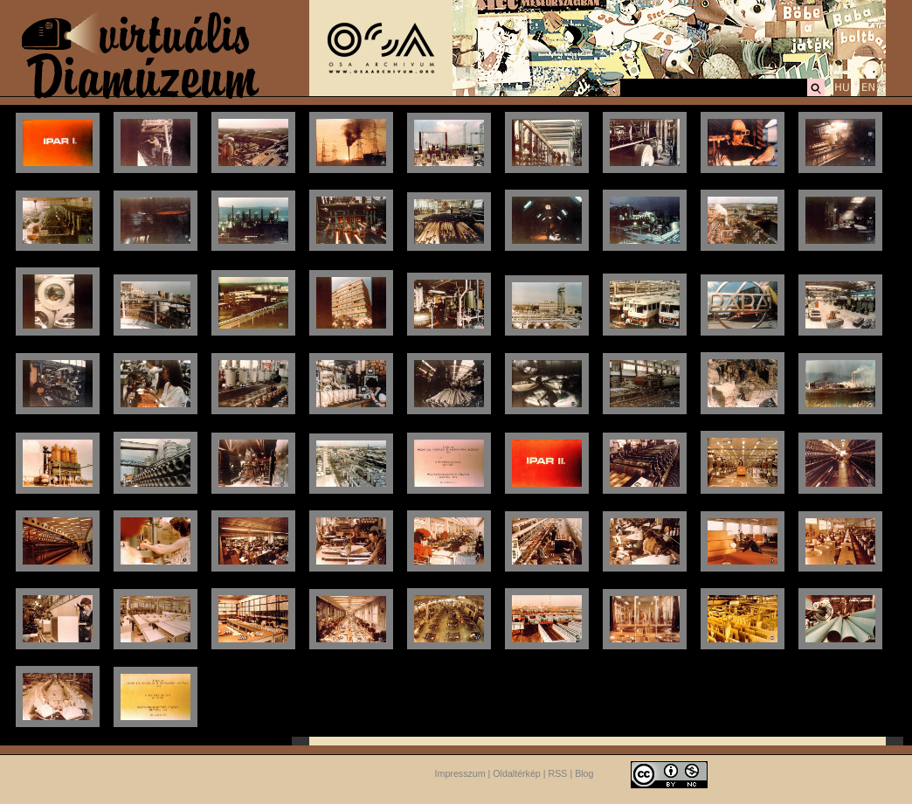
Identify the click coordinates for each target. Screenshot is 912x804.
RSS (558, 773)
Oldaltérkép (517, 773)
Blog (584, 773)
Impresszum (460, 773)
